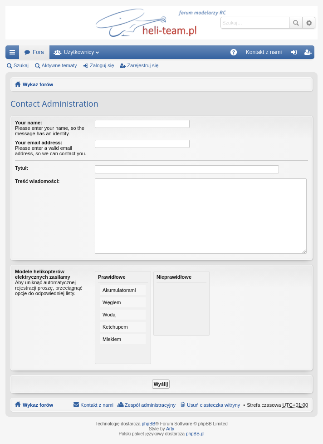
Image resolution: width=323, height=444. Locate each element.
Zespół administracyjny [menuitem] (150, 405)
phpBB (149, 423)
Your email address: (38, 142)
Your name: (28, 122)
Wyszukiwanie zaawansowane (309, 22)
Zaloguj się (102, 65)
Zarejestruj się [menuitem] (309, 54)
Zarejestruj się (142, 65)
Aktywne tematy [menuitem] (59, 65)
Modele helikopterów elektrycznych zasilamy (42, 274)
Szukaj (296, 22)
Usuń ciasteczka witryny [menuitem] (213, 405)
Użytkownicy (79, 52)
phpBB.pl (195, 433)
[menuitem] (263, 52)
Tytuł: (21, 168)
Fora (38, 52)
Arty (170, 428)
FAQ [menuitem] (236, 54)
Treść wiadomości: (37, 181)
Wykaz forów (38, 84)
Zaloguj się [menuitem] (296, 54)
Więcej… (14, 54)
